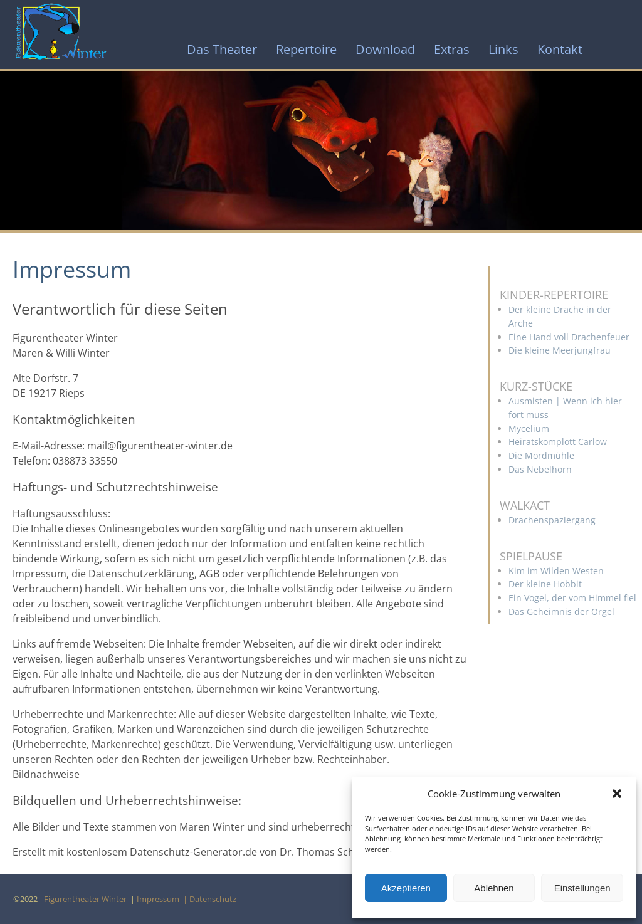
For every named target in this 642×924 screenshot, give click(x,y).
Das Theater (222, 49)
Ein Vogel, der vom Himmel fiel (572, 598)
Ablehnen (493, 888)
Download (385, 49)
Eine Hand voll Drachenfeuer (568, 337)
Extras (452, 49)
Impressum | (163, 899)
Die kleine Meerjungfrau (559, 350)
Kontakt (559, 49)
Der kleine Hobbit (545, 584)
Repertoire (306, 49)
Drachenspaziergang (552, 520)
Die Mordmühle (541, 455)
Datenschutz (214, 899)
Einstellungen (582, 888)
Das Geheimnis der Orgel (561, 611)
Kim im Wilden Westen (556, 571)
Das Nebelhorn (540, 469)
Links (503, 49)
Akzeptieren (406, 888)
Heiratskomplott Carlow (557, 442)
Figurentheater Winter (86, 899)
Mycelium (528, 428)
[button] (617, 793)
